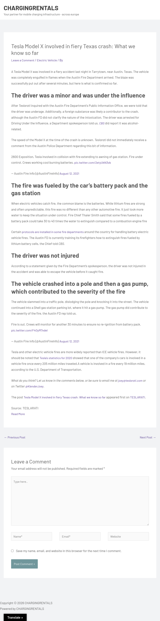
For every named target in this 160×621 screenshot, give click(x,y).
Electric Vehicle (48, 60)
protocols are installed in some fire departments (54, 232)
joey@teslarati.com (131, 380)
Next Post (147, 443)
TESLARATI (19, 403)
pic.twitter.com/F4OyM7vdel (30, 330)
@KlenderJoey (34, 386)
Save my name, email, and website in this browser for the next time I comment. (68, 560)
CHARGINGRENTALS (32, 7)
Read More (18, 420)
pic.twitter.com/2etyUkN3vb (93, 162)
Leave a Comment (23, 60)
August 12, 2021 (69, 173)
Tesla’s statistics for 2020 (57, 358)
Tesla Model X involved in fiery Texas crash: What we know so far (67, 397)
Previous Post (15, 443)
